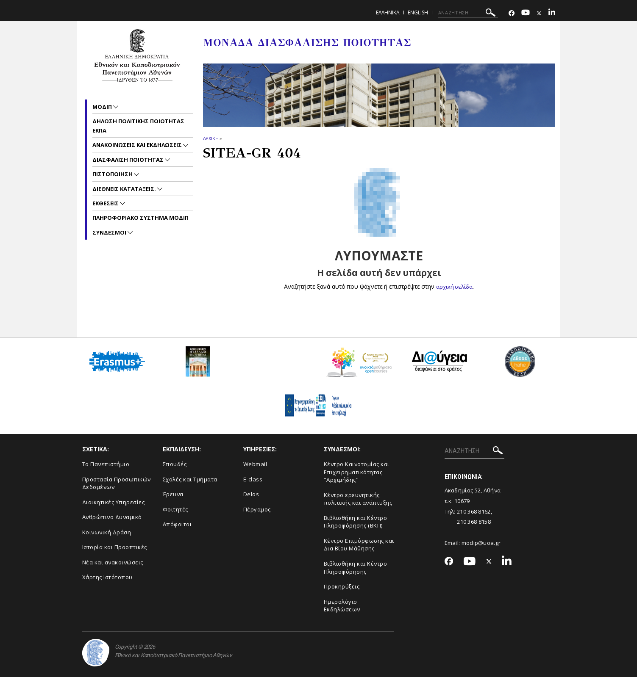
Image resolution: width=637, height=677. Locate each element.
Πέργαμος (257, 509)
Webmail (255, 464)
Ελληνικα (388, 12)
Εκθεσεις (106, 203)
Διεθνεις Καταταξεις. (124, 189)
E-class (253, 479)
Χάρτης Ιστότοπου (107, 577)
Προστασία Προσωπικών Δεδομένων (116, 483)
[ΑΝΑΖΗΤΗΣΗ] (468, 12)
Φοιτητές (175, 509)
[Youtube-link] (525, 13)
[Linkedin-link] (551, 13)
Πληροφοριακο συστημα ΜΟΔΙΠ (140, 217)
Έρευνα (173, 494)
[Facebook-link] (512, 13)
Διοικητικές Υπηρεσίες (113, 502)
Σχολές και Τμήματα (190, 479)
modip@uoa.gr (482, 542)
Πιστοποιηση (113, 174)
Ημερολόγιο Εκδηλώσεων (342, 605)
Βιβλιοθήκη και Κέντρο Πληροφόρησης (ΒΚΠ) (355, 522)
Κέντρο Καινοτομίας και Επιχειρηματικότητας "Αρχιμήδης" (356, 472)
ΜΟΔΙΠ (102, 107)
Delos (251, 494)
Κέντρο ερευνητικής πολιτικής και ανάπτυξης (358, 499)
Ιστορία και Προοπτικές (114, 547)
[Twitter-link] (539, 13)
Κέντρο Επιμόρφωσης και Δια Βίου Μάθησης (359, 545)
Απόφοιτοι (177, 524)
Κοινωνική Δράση (106, 532)
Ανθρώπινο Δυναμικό (112, 517)
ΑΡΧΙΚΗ (211, 138)
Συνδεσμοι (110, 232)
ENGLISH (418, 12)
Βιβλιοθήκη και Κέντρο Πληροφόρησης (355, 567)
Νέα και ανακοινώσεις (112, 562)
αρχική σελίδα (454, 286)
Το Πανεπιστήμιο (106, 464)
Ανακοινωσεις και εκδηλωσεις (137, 145)
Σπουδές (175, 464)
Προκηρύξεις (342, 586)
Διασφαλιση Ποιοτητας (128, 159)
